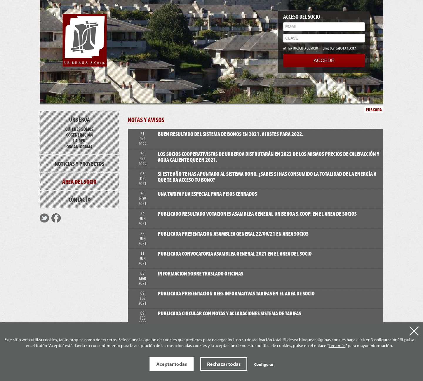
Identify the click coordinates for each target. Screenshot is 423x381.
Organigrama (79, 146)
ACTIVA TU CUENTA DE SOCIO (300, 48)
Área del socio (79, 181)
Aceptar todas (171, 364)
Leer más (337, 345)
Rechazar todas (224, 364)
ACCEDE (324, 60)
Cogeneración (79, 135)
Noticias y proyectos (79, 163)
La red (79, 140)
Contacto (79, 199)
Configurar (263, 364)
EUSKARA (374, 109)
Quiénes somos (79, 129)
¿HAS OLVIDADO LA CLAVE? (339, 48)
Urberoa (79, 119)
